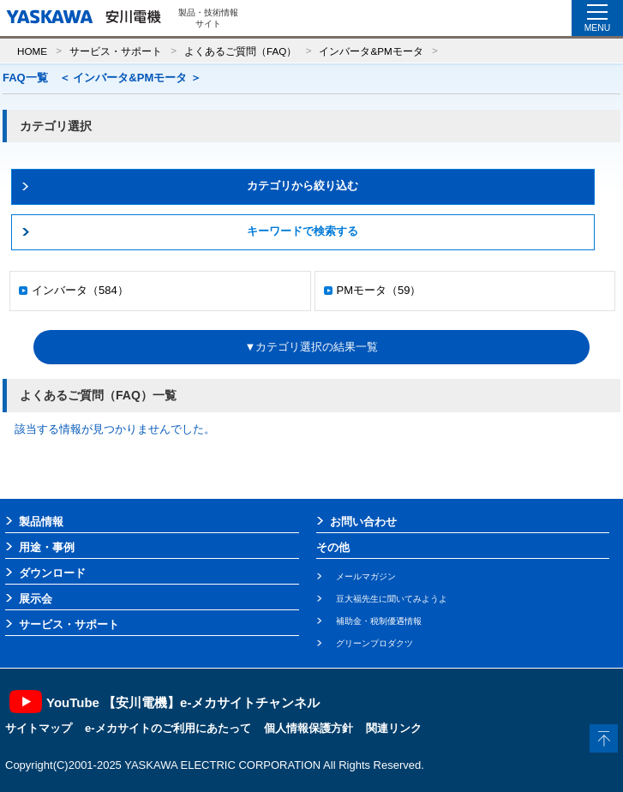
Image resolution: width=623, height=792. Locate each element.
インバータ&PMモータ (370, 51)
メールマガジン (366, 576)
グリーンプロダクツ (374, 643)
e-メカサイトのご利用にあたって (168, 728)
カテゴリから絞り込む (302, 185)
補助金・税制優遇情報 (379, 621)
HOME (32, 51)
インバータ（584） (80, 290)
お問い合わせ (363, 521)
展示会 (35, 598)
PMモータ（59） (379, 290)
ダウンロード (52, 573)
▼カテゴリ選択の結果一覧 (312, 346)
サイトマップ (38, 728)
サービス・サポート (115, 51)
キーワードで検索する (302, 231)
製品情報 (41, 521)
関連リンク (394, 728)
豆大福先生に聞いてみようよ (391, 598)
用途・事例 (47, 547)
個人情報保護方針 (308, 728)
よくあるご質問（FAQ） (240, 51)
